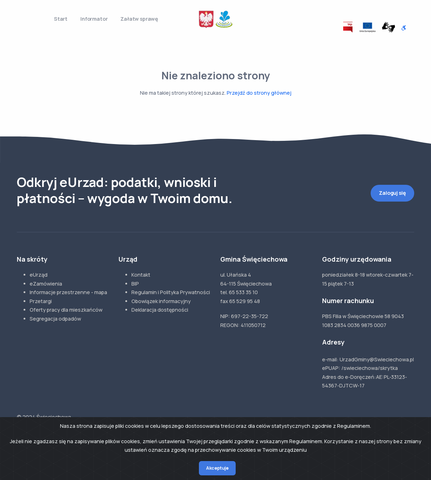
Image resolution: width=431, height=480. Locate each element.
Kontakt (140, 274)
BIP (135, 283)
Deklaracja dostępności (159, 309)
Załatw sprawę (139, 18)
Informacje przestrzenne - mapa (68, 292)
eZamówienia (46, 283)
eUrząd (38, 274)
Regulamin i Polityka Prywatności (170, 292)
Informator (93, 18)
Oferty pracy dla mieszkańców (66, 309)
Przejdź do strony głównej (259, 92)
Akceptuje (217, 468)
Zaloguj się (392, 192)
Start (60, 18)
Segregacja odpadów (55, 318)
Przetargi (41, 301)
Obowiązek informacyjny (161, 301)
